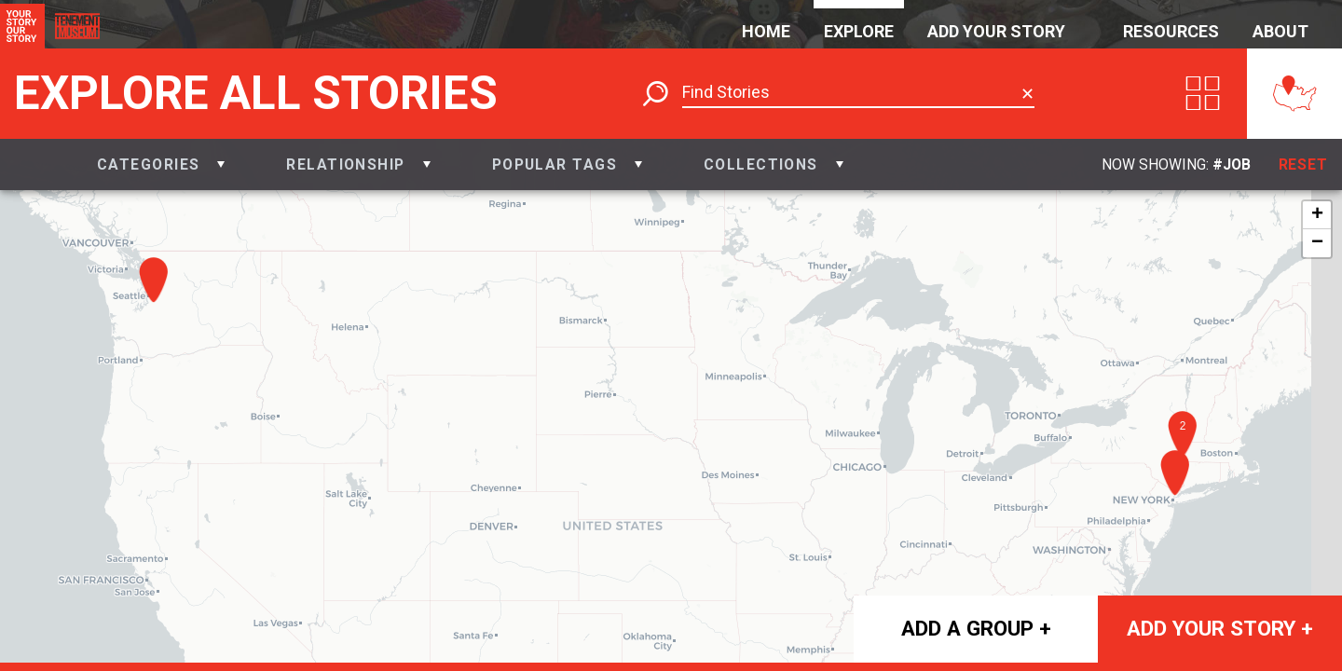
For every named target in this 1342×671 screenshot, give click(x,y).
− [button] (1317, 243)
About (1280, 31)
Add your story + (1220, 628)
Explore (859, 31)
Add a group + (976, 628)
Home (766, 31)
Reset (1304, 164)
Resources (1171, 31)
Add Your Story (996, 31)
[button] (160, 164)
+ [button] (1317, 215)
